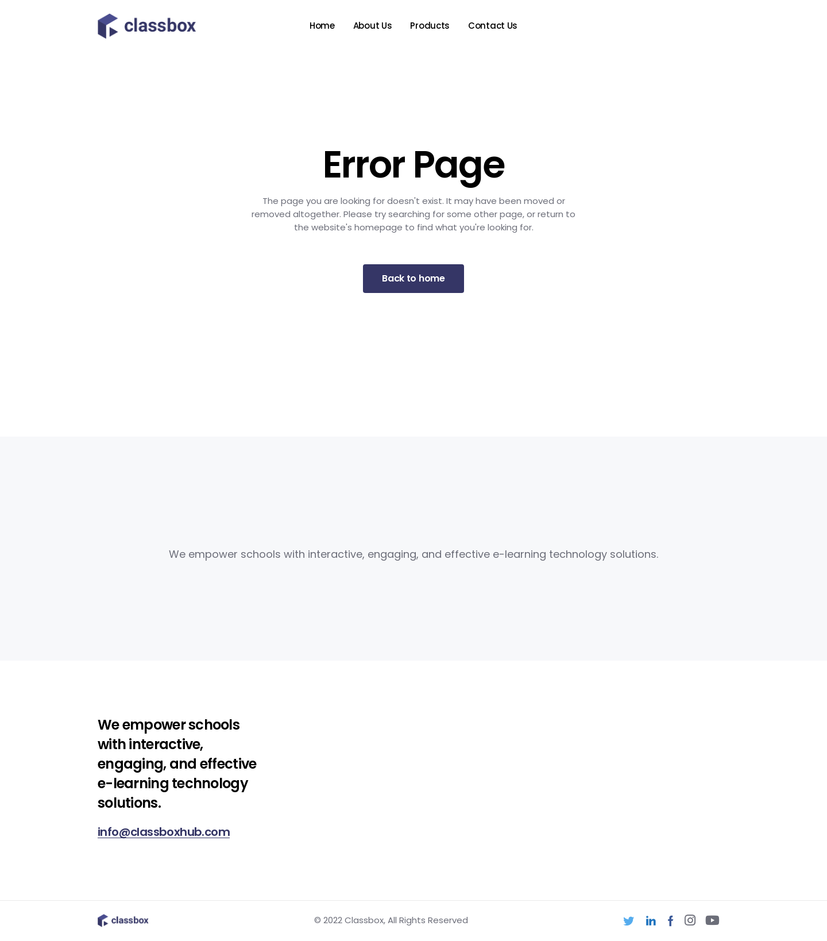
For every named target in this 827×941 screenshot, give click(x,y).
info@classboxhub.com (164, 832)
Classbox (364, 920)
